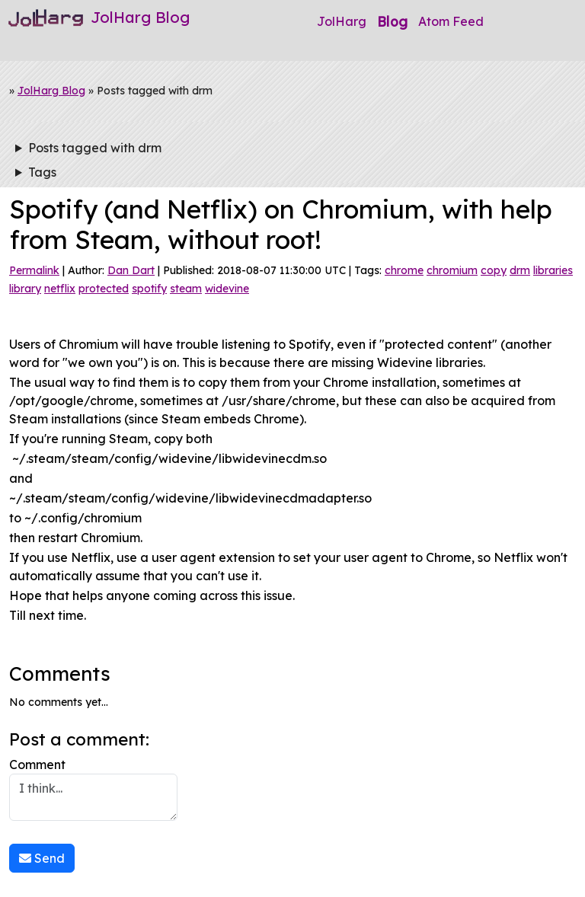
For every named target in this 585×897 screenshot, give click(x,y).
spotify (149, 288)
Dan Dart (131, 270)
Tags (42, 172)
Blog (392, 21)
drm (520, 270)
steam (186, 288)
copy (494, 270)
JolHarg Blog (51, 90)
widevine (227, 288)
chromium (452, 270)
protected (103, 288)
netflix (59, 288)
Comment (93, 789)
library (25, 288)
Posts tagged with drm (94, 147)
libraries (553, 270)
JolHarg (341, 21)
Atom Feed (451, 21)
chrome (404, 270)
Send (42, 858)
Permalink (34, 270)
